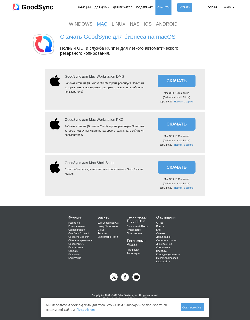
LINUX (119, 24)
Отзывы (160, 233)
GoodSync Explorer (78, 237)
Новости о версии (183, 101)
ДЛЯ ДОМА (102, 7)
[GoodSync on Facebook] (125, 277)
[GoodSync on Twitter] (114, 277)
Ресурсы (102, 233)
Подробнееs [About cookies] (86, 309)
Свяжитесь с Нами (108, 237)
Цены (101, 230)
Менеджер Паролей (167, 258)
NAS (134, 24)
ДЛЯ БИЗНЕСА (122, 7)
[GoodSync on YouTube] (136, 277)
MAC (102, 24)
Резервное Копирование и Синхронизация (76, 226)
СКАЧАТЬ (163, 7)
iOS (148, 24)
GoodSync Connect (78, 233)
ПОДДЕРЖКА (145, 7)
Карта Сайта (163, 261)
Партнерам (133, 249)
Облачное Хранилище (80, 240)
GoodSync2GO (76, 244)
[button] (228, 7)
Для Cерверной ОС (108, 222)
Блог (158, 230)
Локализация (163, 237)
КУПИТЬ (184, 7)
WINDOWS (81, 24)
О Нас (159, 222)
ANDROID (167, 24)
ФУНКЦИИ (84, 7)
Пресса (160, 226)
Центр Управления (108, 226)
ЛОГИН (212, 7)
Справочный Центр (137, 226)
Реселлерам (133, 253)
